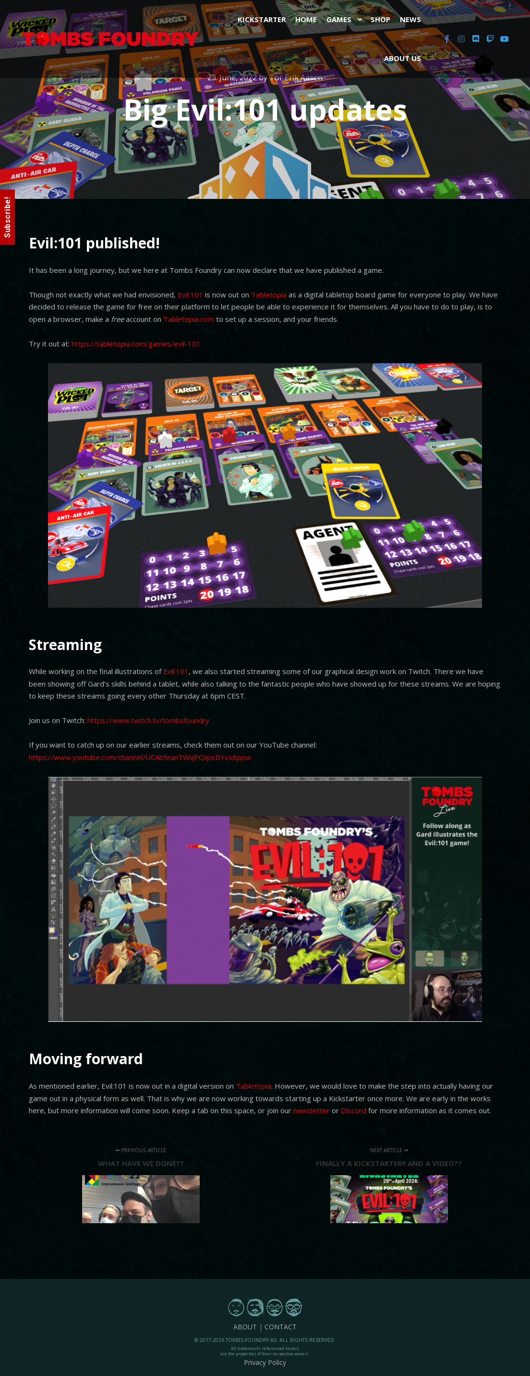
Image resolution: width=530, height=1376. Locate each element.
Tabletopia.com (188, 319)
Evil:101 (190, 294)
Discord (353, 1110)
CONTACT (281, 1326)
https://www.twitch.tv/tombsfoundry (148, 720)
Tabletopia (270, 294)
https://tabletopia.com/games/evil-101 (136, 343)
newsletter (311, 1110)
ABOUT (245, 1326)
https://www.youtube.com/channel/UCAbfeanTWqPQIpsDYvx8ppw (140, 757)
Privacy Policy (265, 1362)
